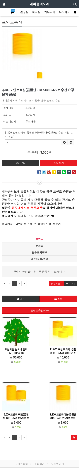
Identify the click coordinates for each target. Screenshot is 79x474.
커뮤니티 (49, 12)
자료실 (36, 12)
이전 (21, 298)
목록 (58, 298)
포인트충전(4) (39, 310)
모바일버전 (57, 464)
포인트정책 (21, 464)
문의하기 (39, 464)
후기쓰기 (56, 283)
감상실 (24, 12)
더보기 (70, 283)
